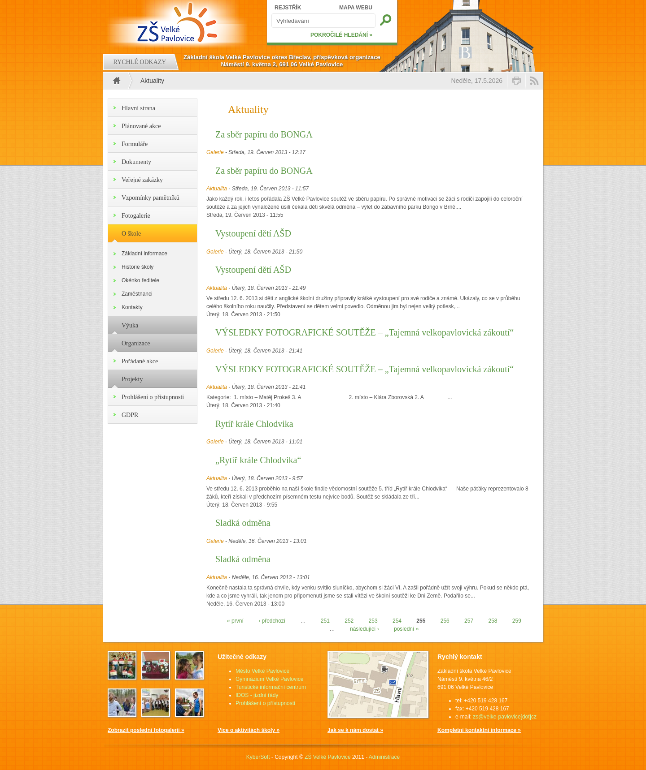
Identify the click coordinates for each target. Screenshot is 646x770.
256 (445, 621)
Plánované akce (141, 126)
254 (397, 621)
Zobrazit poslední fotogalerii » (146, 730)
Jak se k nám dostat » (355, 730)
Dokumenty (136, 162)
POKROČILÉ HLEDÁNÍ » (341, 35)
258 (492, 621)
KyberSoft (258, 757)
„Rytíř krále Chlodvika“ (258, 460)
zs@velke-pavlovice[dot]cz (505, 717)
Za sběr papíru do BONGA (264, 134)
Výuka (130, 325)
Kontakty (132, 307)
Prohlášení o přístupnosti (153, 397)
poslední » (406, 629)
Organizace (136, 343)
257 (468, 621)
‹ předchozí (271, 621)
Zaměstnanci (137, 294)
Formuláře (135, 144)
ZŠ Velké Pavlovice (328, 757)
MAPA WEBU (355, 7)
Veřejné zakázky (142, 179)
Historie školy (137, 267)
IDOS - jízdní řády (257, 695)
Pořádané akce (140, 361)
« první (235, 621)
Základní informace (144, 253)
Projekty (132, 379)
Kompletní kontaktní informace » (479, 730)
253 (373, 621)
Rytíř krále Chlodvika (254, 424)
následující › (364, 629)
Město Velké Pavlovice (262, 671)
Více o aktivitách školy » (248, 730)
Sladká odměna (243, 523)
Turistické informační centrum (271, 687)
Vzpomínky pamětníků (150, 197)
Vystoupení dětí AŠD (253, 233)
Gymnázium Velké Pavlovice (269, 679)
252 (349, 621)
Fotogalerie (136, 215)
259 (516, 621)
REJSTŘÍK (288, 7)
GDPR (130, 415)
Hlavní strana (138, 108)
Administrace (384, 757)
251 (325, 621)
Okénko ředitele (140, 280)
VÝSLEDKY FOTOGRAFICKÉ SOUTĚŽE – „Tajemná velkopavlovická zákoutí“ (364, 332)
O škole (131, 233)
